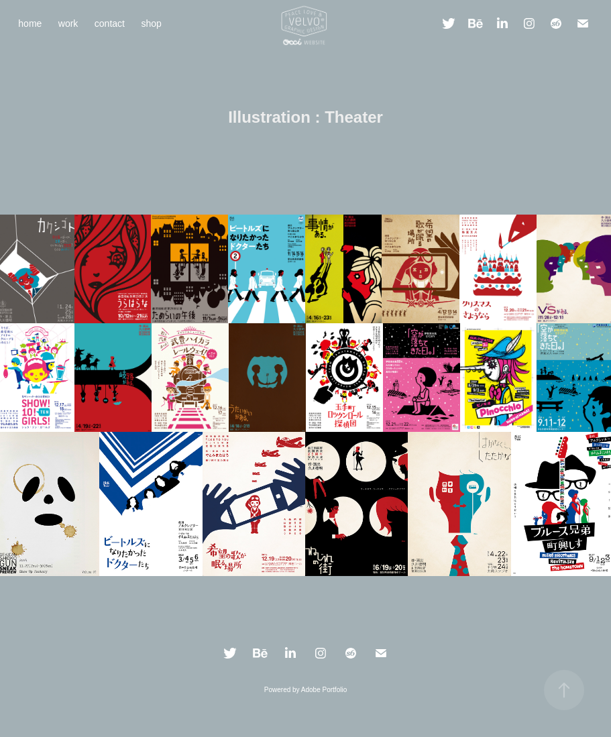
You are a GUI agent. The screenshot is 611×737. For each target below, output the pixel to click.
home (30, 23)
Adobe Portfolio (324, 689)
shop (151, 23)
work (68, 23)
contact (110, 23)
